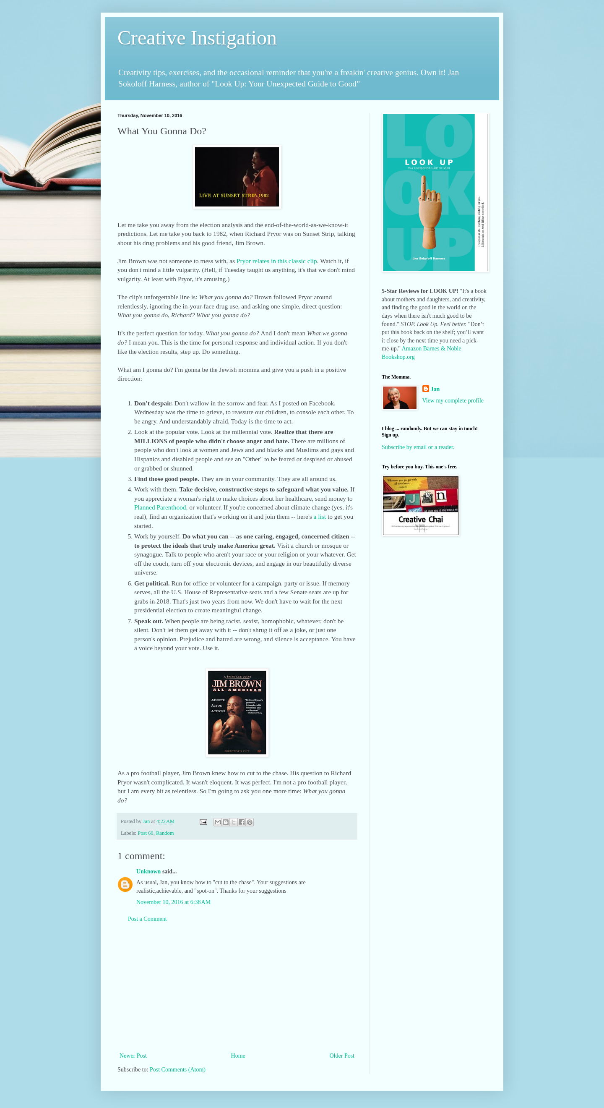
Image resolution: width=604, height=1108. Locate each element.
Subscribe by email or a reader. (418, 447)
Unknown (148, 871)
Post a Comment (147, 919)
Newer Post (133, 1056)
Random (165, 833)
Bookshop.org (398, 357)
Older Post (342, 1056)
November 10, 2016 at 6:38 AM (173, 902)
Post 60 (145, 833)
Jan (435, 389)
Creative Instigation (197, 37)
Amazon (412, 348)
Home (238, 1056)
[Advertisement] (237, 987)
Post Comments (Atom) (178, 1069)
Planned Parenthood (160, 507)
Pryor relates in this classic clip (277, 260)
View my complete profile (453, 400)
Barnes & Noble (442, 348)
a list (320, 516)
